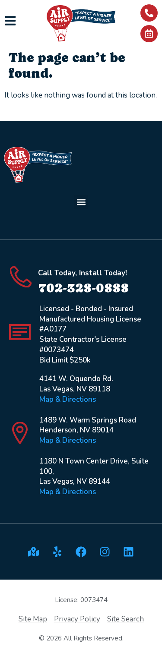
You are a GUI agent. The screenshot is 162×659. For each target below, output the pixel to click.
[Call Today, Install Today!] (21, 276)
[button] (81, 202)
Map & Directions (67, 399)
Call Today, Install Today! (82, 273)
